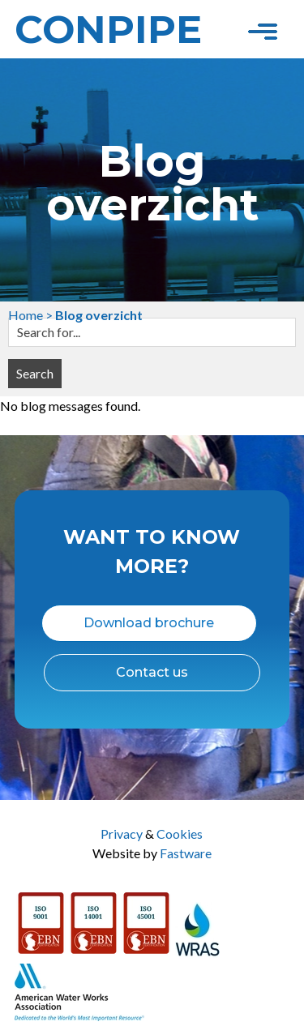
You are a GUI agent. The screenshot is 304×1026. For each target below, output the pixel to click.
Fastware (186, 853)
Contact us (152, 672)
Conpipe (108, 29)
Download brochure (148, 623)
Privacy (122, 833)
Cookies (179, 833)
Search (35, 373)
